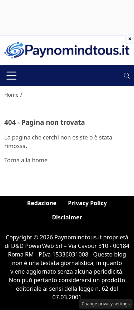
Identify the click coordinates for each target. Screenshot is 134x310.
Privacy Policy (87, 203)
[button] (127, 75)
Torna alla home (26, 160)
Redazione (41, 203)
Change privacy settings (106, 304)
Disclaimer (67, 217)
